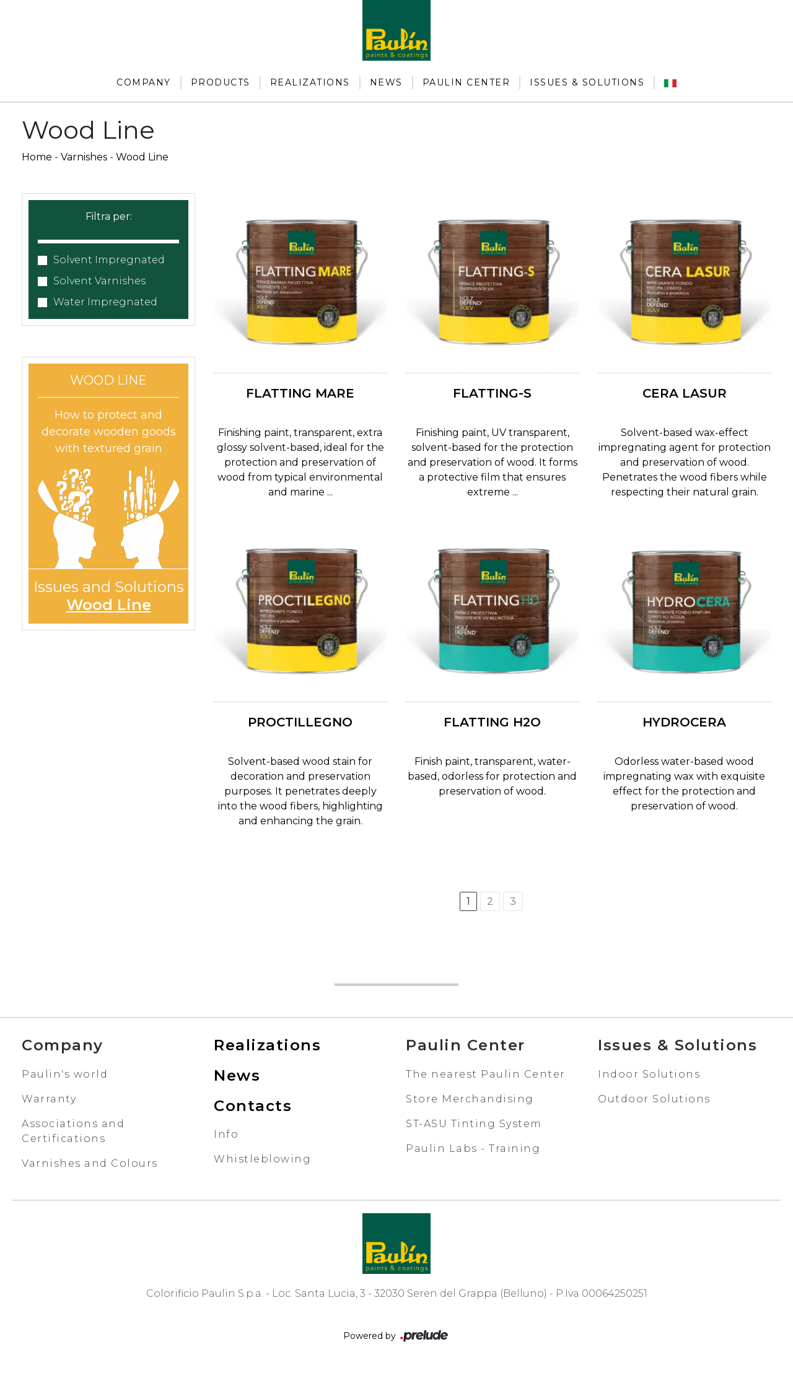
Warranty (49, 1099)
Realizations (310, 82)
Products (220, 82)
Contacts (253, 1106)
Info (226, 1134)
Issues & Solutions (587, 82)
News (386, 82)
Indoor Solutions (649, 1074)
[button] (108, 233)
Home (37, 157)
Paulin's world (65, 1074)
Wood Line (142, 157)
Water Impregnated (105, 302)
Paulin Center (466, 82)
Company (143, 82)
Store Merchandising (470, 1099)
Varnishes (84, 157)
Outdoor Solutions (654, 1099)
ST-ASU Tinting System (474, 1124)
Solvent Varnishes (99, 281)
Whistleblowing (262, 1159)
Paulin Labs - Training (473, 1148)
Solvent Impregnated (109, 260)
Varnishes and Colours (90, 1163)
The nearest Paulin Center (486, 1074)
